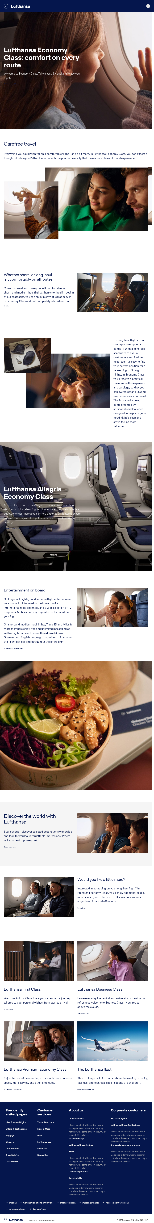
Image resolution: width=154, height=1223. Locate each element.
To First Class (8, 1009)
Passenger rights (89, 1202)
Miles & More (43, 1128)
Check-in (10, 1142)
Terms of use (37, 1209)
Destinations (12, 1161)
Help (39, 1135)
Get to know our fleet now (85, 1089)
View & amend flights (16, 1122)
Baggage (10, 1135)
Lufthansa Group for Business (125, 1125)
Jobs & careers (76, 1118)
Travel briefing (13, 1155)
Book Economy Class (11, 84)
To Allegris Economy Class (12, 528)
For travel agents (119, 1118)
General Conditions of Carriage (37, 1202)
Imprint (11, 1202)
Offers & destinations (16, 1128)
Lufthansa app (44, 1142)
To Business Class (83, 1013)
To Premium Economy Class (13, 1089)
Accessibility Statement (115, 1202)
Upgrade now (82, 908)
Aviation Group (76, 1138)
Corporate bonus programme (125, 1145)
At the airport (12, 1148)
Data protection (66, 1202)
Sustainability (75, 1178)
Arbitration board (16, 1209)
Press (71, 1151)
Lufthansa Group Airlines (81, 1145)
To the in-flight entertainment (13, 648)
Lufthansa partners (78, 1171)
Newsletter (42, 1155)
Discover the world (10, 847)
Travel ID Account (46, 1122)
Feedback (42, 1148)
